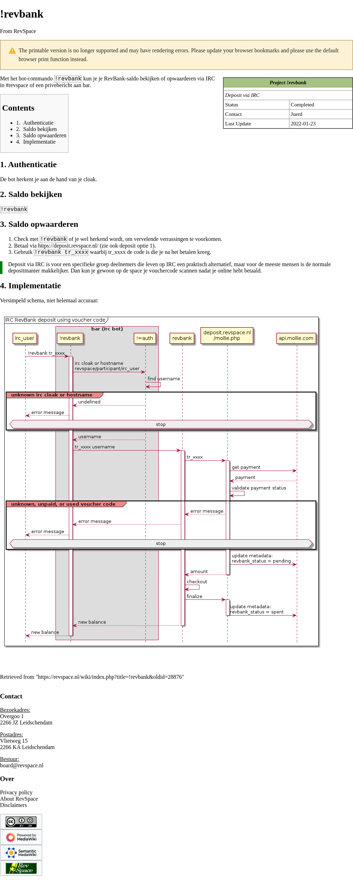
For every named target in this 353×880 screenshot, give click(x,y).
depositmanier (24, 275)
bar (86, 86)
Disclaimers (13, 809)
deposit (127, 249)
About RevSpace (19, 803)
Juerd (296, 114)
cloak (90, 180)
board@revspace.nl (22, 770)
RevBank (114, 80)
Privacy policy (16, 797)
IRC (210, 80)
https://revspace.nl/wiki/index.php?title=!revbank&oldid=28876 (110, 681)
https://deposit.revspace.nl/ (68, 249)
